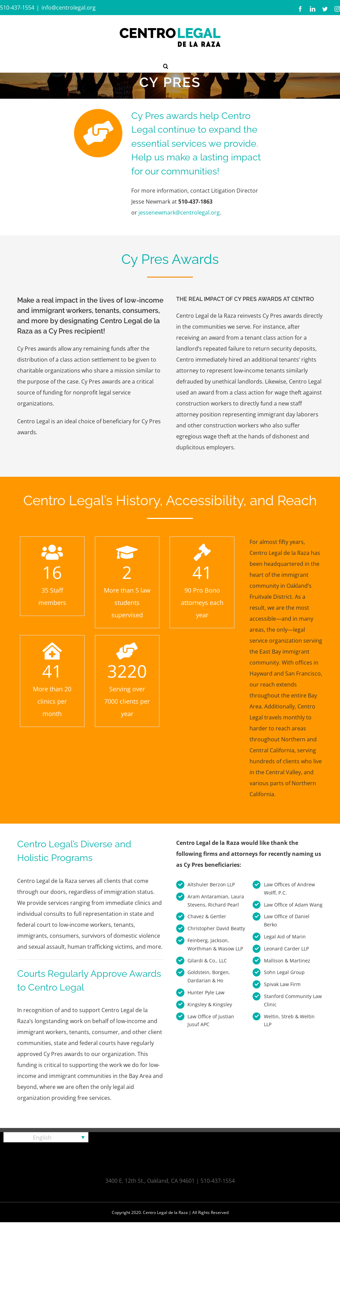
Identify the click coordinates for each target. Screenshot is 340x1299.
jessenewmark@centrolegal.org (179, 212)
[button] (165, 65)
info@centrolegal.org (68, 7)
